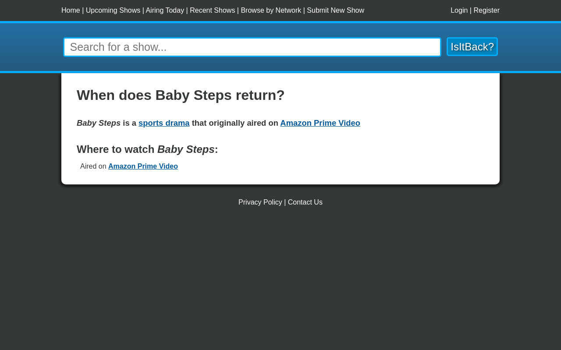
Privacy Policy (260, 202)
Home (70, 10)
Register (486, 10)
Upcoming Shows (113, 10)
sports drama (164, 122)
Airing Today (165, 10)
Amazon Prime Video (143, 166)
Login (459, 10)
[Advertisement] (280, 281)
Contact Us (305, 202)
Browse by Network (271, 10)
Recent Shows (212, 10)
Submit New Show (335, 10)
